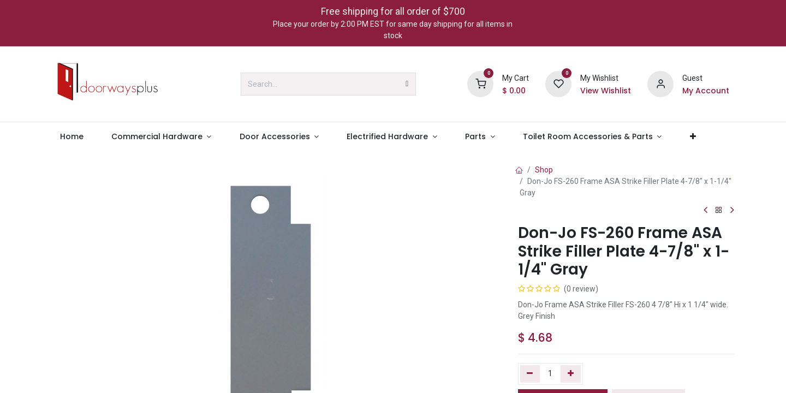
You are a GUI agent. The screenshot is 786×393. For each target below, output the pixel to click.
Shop (544, 169)
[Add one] (571, 374)
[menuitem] (71, 136)
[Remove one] (530, 374)
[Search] (406, 84)
